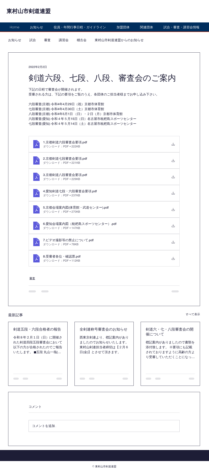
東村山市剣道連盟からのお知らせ (119, 40)
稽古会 (82, 40)
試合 (32, 40)
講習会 (64, 40)
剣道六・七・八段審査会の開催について (169, 331)
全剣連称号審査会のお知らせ (103, 329)
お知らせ (14, 40)
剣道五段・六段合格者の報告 (37, 329)
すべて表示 (193, 314)
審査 (47, 40)
